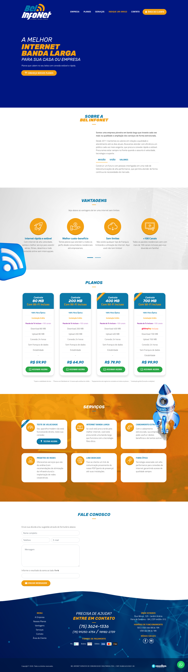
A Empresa (39, 617)
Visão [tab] (112, 159)
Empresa (74, 11)
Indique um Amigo (118, 11)
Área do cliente (154, 11)
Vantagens (39, 625)
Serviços (99, 11)
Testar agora (48, 441)
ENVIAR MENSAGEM (36, 583)
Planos (87, 11)
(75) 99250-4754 (84, 632)
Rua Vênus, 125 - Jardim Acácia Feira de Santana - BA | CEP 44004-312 (148, 618)
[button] (90, 257)
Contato (135, 11)
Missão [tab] (101, 159)
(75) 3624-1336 (94, 626)
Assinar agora (38, 369)
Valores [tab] (124, 159)
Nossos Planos (39, 621)
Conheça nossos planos (39, 73)
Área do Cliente (39, 638)
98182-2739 (107, 632)
